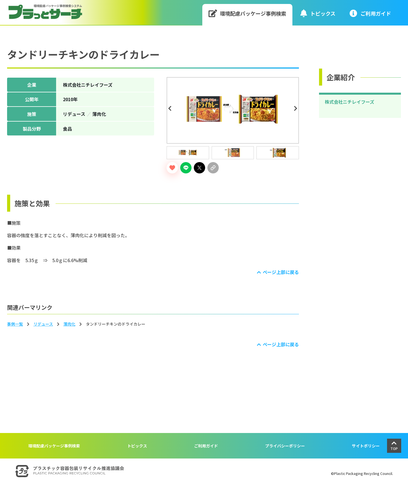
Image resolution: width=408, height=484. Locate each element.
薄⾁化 (69, 324)
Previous (170, 108)
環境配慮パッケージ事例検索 (247, 13)
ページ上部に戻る (281, 272)
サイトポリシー (366, 446)
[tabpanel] (233, 110)
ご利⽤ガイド (370, 13)
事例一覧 (15, 324)
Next (296, 108)
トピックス (317, 13)
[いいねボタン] (172, 167)
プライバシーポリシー (285, 446)
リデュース (43, 324)
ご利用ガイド (206, 446)
